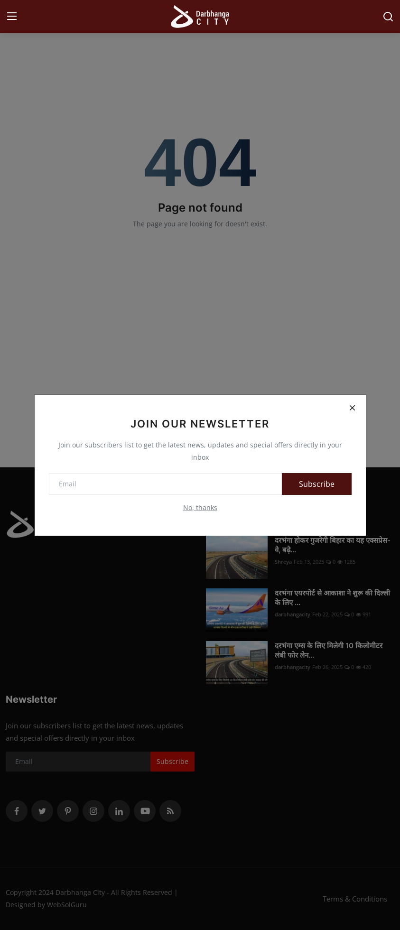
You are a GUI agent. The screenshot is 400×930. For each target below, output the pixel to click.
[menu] (12, 16)
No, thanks (200, 507)
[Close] (352, 408)
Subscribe (317, 484)
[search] (388, 16)
